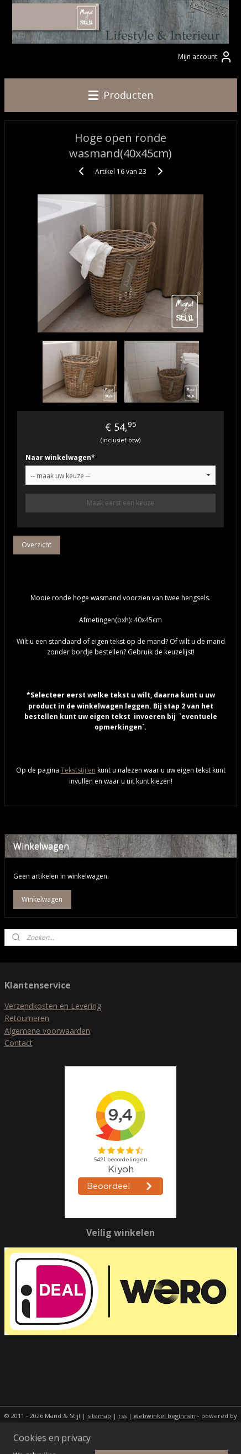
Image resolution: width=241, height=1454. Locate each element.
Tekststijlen (78, 770)
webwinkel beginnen (165, 1415)
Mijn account (205, 57)
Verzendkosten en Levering (52, 1006)
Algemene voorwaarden (47, 1030)
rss (122, 1415)
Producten (120, 95)
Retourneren (26, 1018)
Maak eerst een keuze (120, 503)
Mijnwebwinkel (120, 1434)
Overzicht (36, 545)
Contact (18, 1043)
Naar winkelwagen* (60, 458)
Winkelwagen (42, 899)
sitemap (99, 1415)
